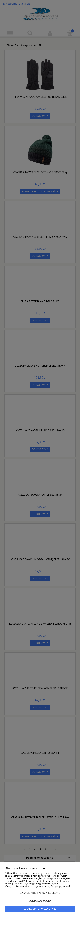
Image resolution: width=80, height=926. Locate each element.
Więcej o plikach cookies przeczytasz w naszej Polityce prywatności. (38, 886)
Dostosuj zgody (40, 900)
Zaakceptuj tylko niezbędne (40, 892)
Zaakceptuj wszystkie (40, 908)
